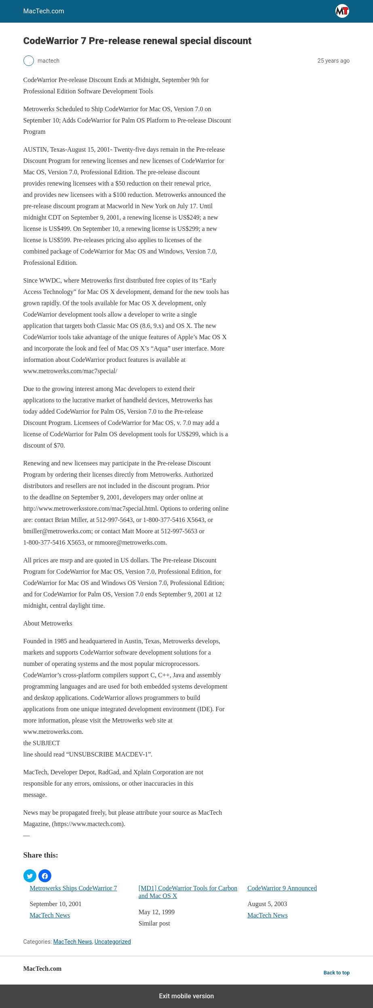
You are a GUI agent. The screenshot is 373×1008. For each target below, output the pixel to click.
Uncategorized (113, 941)
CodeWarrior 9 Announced (282, 888)
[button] (29, 875)
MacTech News (50, 915)
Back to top (337, 973)
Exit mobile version (186, 996)
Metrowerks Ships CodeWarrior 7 (73, 888)
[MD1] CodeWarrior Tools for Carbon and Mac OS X (188, 892)
